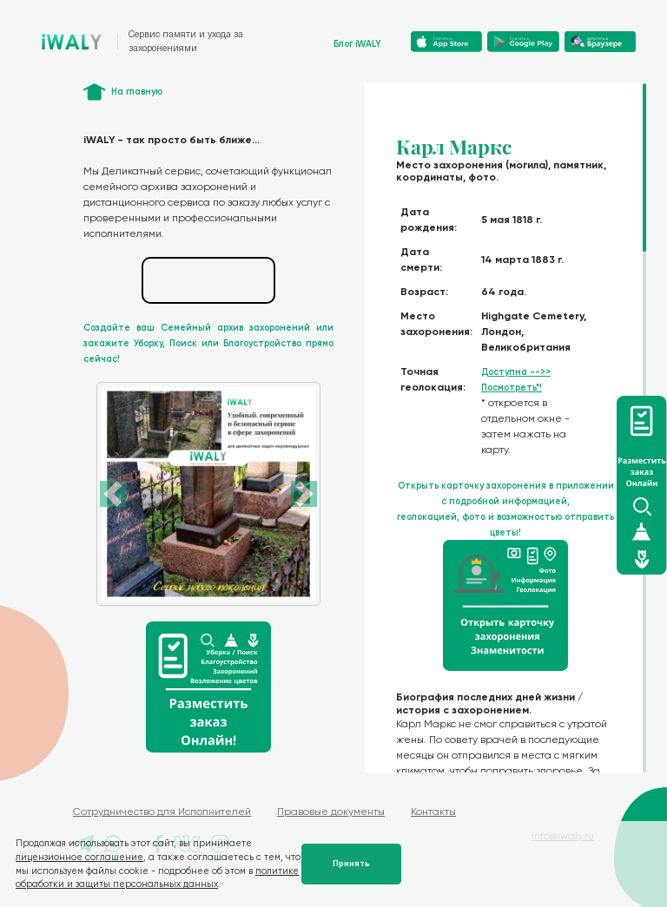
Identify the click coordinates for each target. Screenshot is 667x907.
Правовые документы (331, 811)
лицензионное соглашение (79, 857)
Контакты (433, 811)
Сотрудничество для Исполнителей (162, 811)
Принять (351, 863)
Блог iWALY (357, 43)
